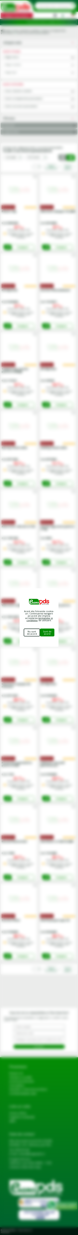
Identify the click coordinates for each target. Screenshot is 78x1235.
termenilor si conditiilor (40, 619)
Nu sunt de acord (32, 632)
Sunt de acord (47, 632)
